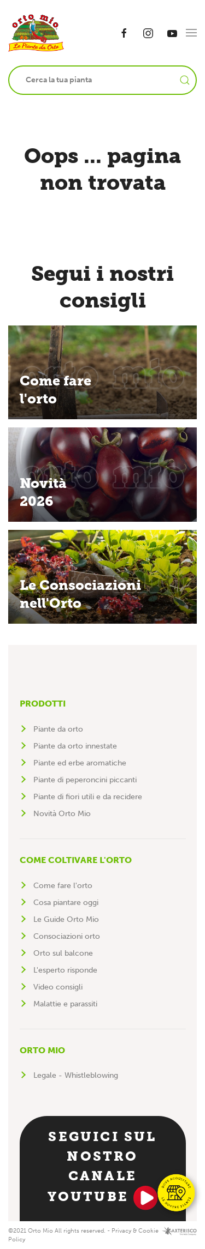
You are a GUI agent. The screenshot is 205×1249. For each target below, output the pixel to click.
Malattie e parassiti (65, 1004)
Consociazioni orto (66, 936)
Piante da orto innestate (75, 746)
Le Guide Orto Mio (66, 919)
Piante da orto (58, 729)
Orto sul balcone (63, 953)
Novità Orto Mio (62, 813)
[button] (191, 33)
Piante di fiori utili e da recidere (87, 796)
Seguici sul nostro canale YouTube (103, 1169)
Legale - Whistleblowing (75, 1075)
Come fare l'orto (62, 885)
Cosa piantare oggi (65, 902)
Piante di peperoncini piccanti (85, 780)
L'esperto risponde (65, 970)
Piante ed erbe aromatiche (79, 763)
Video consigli (58, 987)
